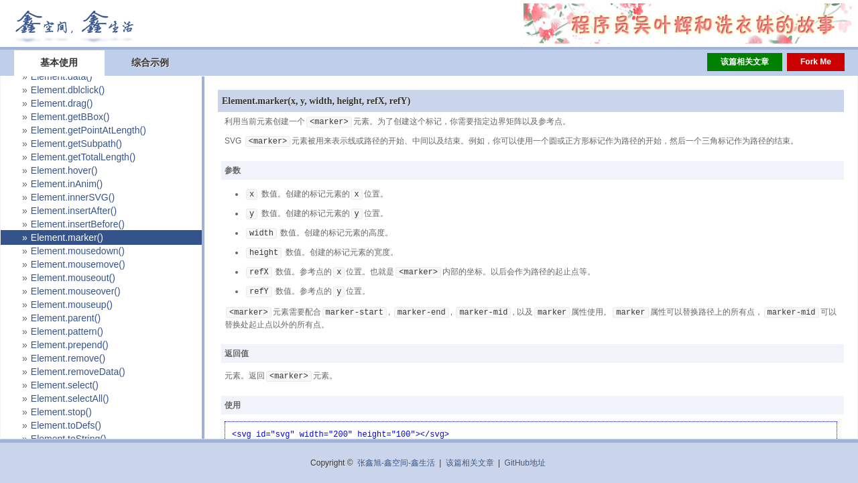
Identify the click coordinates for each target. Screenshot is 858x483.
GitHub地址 (525, 463)
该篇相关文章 (745, 61)
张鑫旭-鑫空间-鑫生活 (396, 463)
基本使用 (59, 62)
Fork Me (815, 61)
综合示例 (150, 62)
